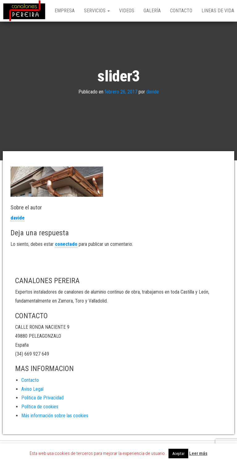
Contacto (181, 11)
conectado (66, 244)
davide (152, 92)
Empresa (65, 11)
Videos (126, 11)
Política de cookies (39, 407)
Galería (152, 11)
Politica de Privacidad (42, 398)
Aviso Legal (32, 389)
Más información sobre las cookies (54, 416)
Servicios (97, 11)
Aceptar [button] (178, 453)
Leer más (198, 453)
